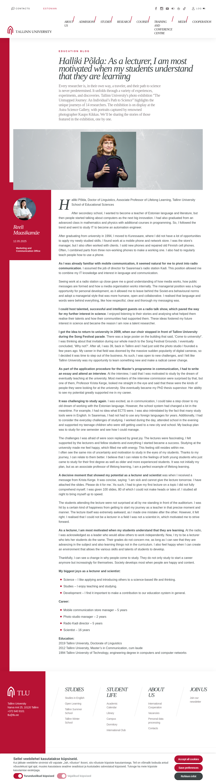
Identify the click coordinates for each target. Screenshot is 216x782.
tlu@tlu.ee (13, 703)
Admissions (81, 13)
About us (65, 15)
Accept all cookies (186, 754)
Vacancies (154, 702)
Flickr (173, 6)
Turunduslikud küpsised (39, 773)
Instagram (162, 6)
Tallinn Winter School (73, 713)
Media (173, 13)
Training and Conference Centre (150, 17)
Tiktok (184, 6)
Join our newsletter (196, 688)
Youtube (167, 6)
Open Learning (74, 696)
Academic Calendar (113, 694)
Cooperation (191, 13)
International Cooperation (156, 694)
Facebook (156, 6)
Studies (98, 13)
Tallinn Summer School (74, 703)
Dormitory (113, 713)
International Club (114, 720)
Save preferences (186, 764)
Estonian (39, 6)
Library (111, 702)
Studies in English (71, 688)
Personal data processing (157, 709)
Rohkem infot (186, 775)
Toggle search (210, 19)
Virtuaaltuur (179, 6)
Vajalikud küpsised (79, 773)
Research (114, 13)
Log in (201, 6)
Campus (112, 707)
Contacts (19, 6)
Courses (131, 13)
